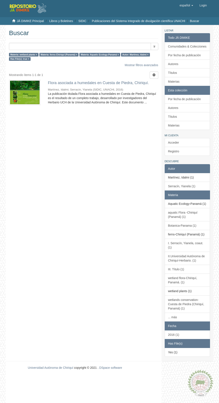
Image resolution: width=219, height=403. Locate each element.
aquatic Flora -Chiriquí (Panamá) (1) (183, 215)
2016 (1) (173, 334)
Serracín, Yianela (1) (181, 186)
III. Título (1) (176, 269)
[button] (186, 5)
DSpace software (110, 367)
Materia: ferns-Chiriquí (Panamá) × (59, 54)
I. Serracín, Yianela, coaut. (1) (185, 245)
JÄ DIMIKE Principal (30, 21)
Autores (173, 64)
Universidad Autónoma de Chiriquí (50, 367)
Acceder (173, 142)
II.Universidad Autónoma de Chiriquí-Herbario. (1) (186, 258)
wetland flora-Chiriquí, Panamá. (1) (182, 280)
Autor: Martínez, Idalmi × (135, 54)
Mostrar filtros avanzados (141, 65)
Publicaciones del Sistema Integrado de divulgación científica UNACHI (138, 21)
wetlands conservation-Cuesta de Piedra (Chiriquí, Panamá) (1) (186, 304)
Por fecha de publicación (184, 55)
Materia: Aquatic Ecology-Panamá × (100, 54)
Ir (154, 46)
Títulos (172, 72)
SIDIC (82, 21)
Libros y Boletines (61, 21)
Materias (174, 81)
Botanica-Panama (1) (182, 225)
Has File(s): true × (19, 59)
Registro (173, 151)
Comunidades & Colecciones (187, 46)
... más (172, 317)
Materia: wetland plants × (23, 54)
